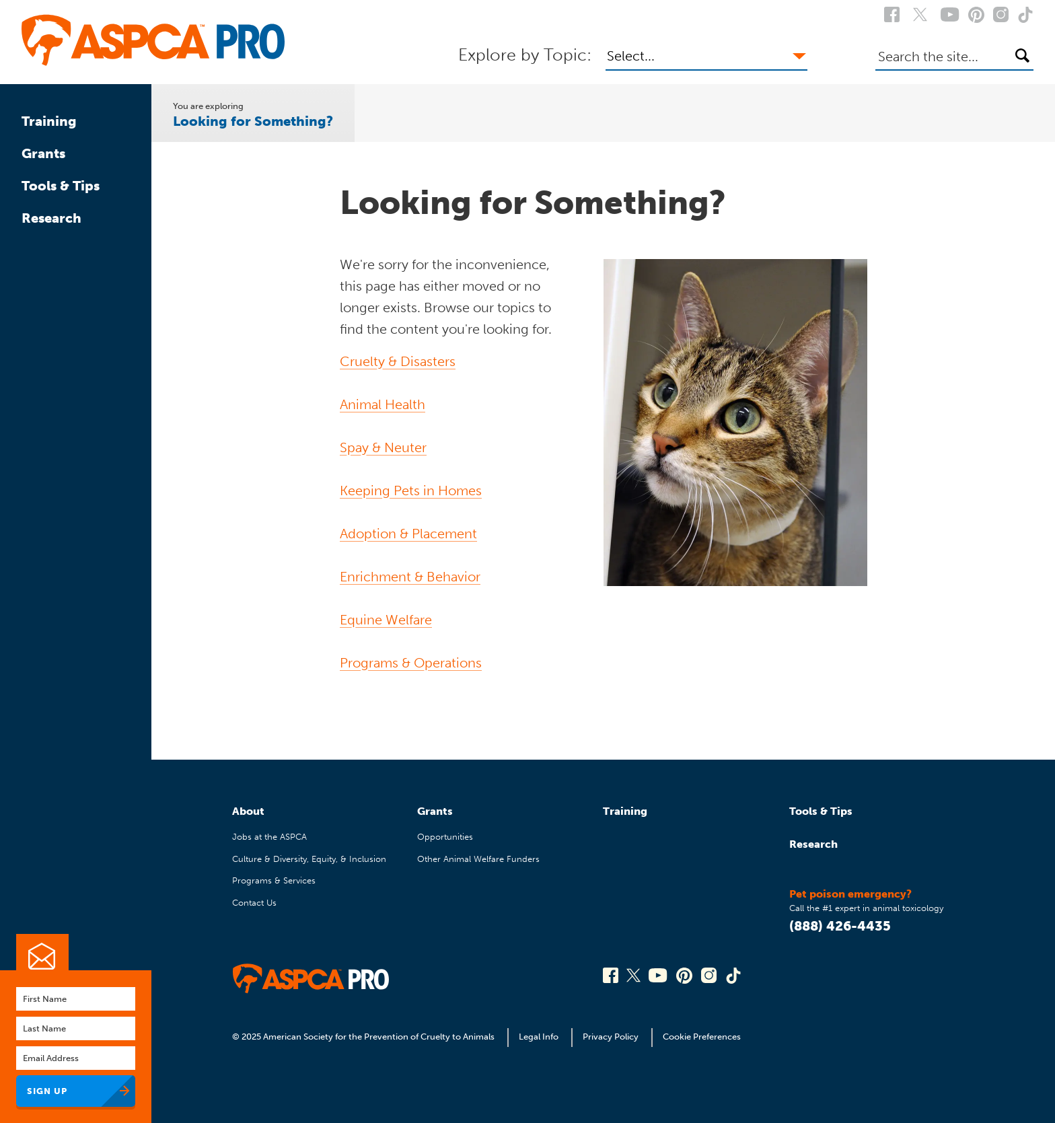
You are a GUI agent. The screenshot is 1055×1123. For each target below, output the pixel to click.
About (248, 811)
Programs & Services (274, 880)
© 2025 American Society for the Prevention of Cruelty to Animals (364, 1036)
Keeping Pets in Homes (411, 490)
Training (49, 121)
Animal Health (382, 404)
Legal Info (538, 1036)
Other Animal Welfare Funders (478, 859)
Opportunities (445, 837)
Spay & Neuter (383, 447)
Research (51, 218)
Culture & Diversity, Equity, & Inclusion (309, 859)
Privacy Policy (611, 1036)
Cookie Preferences (702, 1036)
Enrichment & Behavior (410, 577)
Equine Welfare (386, 620)
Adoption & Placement (408, 534)
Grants (43, 153)
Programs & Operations (411, 663)
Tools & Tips (61, 186)
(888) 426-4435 (840, 926)
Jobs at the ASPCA (269, 837)
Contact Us (254, 903)
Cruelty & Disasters (398, 361)
